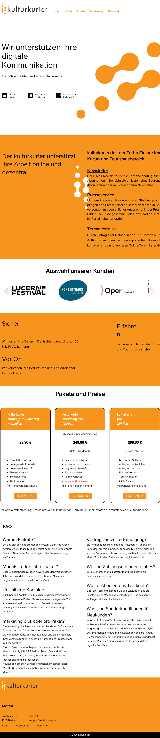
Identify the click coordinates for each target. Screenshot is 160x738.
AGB (4, 725)
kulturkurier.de (111, 218)
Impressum (42, 725)
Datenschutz (22, 725)
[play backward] (6, 290)
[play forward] (151, 290)
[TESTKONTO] (25, 496)
